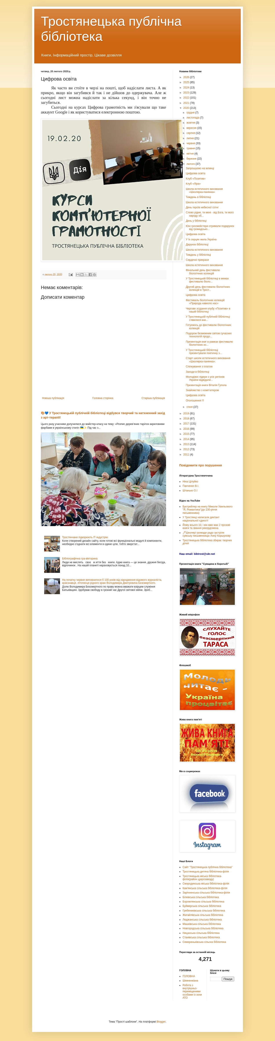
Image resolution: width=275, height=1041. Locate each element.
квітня (190, 153)
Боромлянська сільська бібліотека (203, 901)
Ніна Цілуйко (190, 481)
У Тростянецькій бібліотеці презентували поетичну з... (204, 352)
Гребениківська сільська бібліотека (204, 910)
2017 (186, 423)
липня (190, 138)
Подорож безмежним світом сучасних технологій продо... (209, 335)
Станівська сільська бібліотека (201, 937)
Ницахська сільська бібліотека (201, 933)
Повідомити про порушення (200, 465)
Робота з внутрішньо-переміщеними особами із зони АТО (192, 992)
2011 (186, 454)
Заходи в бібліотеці (197, 371)
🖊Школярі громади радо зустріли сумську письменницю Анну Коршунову (207, 534)
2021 (186, 102)
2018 (186, 418)
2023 (186, 92)
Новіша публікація (53, 398)
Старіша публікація (153, 398)
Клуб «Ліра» (193, 183)
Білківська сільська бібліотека (201, 897)
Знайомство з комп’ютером (202, 390)
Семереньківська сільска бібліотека (204, 942)
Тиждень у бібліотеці (198, 254)
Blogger (161, 1021)
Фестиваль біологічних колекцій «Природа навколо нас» (205, 302)
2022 (186, 97)
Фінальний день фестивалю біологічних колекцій (203, 272)
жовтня (191, 122)
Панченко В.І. (191, 485)
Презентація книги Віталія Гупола (206, 385)
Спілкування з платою (199, 366)
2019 (186, 413)
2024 (186, 87)
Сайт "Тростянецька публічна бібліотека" (207, 867)
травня (191, 148)
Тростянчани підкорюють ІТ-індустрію (85, 537)
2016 (186, 428)
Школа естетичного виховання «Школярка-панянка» (204, 190)
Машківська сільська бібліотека (202, 924)
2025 (186, 82)
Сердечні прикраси (197, 259)
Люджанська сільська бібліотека (202, 919)
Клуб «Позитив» (196, 178)
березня (191, 158)
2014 (186, 439)
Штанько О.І (190, 490)
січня (189, 406)
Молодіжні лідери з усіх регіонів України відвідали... (205, 378)
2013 (186, 444)
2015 (186, 433)
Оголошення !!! (195, 400)
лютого (191, 163)
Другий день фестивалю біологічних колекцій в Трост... (208, 288)
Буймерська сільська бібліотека (202, 906)
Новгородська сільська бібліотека (203, 928)
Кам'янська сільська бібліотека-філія (205, 888)
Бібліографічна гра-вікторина (80, 558)
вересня (191, 127)
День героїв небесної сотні (202, 207)
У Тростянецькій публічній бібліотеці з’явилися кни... (208, 318)
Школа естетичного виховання (204, 202)
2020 (186, 108)
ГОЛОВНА (189, 976)
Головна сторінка (102, 398)
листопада (193, 117)
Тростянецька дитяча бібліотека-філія (206, 871)
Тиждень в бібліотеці (198, 197)
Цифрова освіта (195, 173)
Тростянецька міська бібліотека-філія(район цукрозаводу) (202, 878)
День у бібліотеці (196, 220)
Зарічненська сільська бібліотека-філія (206, 892)
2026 (186, 77)
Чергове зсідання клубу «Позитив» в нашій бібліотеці (208, 310)
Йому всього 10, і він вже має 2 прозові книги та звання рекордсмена (206, 526)
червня (191, 143)
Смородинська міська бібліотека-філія (206, 883)
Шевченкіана (190, 980)
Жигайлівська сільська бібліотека (203, 915)
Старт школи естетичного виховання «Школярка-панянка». (208, 360)
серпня (191, 133)
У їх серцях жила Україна (201, 239)
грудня (190, 112)
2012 (186, 449)
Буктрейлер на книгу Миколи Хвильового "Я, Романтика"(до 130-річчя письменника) (207, 509)
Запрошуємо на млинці (200, 168)
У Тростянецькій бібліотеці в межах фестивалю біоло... (207, 280)
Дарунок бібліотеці (197, 244)
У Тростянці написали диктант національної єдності (201, 519)
